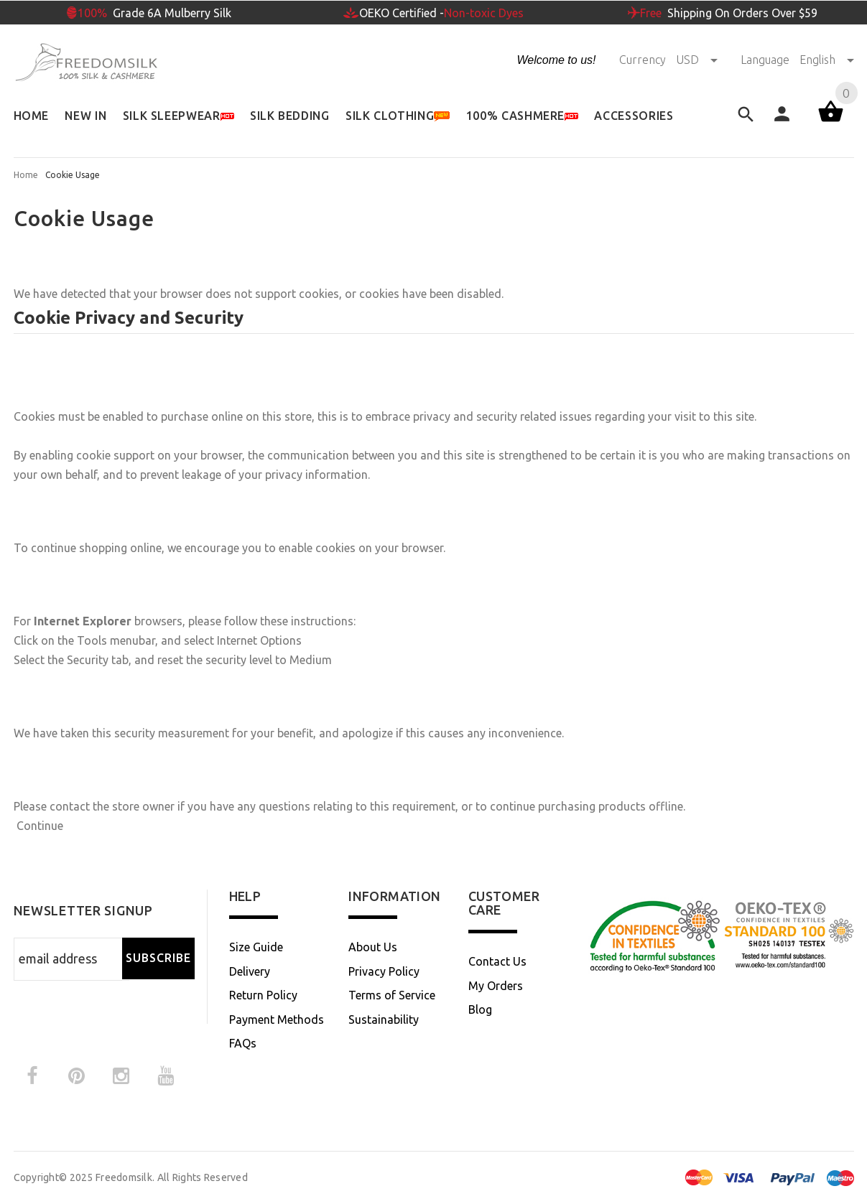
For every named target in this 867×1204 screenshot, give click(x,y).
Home (26, 174)
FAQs (242, 1043)
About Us (372, 947)
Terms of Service (391, 995)
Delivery (249, 971)
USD (698, 59)
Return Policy (263, 995)
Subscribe (158, 957)
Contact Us (497, 961)
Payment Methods (276, 1019)
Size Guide (256, 947)
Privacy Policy (383, 971)
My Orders (495, 985)
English (826, 59)
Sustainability (383, 1019)
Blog (480, 1009)
